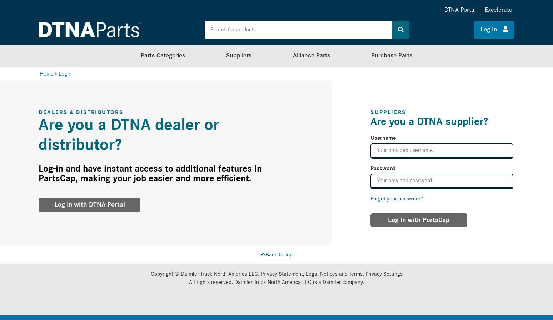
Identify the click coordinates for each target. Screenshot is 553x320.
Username (383, 138)
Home (47, 74)
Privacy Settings (384, 274)
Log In (494, 29)
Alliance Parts (311, 55)
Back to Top (277, 255)
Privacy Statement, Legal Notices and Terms (312, 274)
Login (65, 74)
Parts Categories (163, 55)
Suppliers (238, 55)
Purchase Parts (391, 55)
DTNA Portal (460, 10)
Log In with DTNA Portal (89, 204)
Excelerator (499, 10)
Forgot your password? (396, 199)
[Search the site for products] (298, 30)
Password (382, 168)
